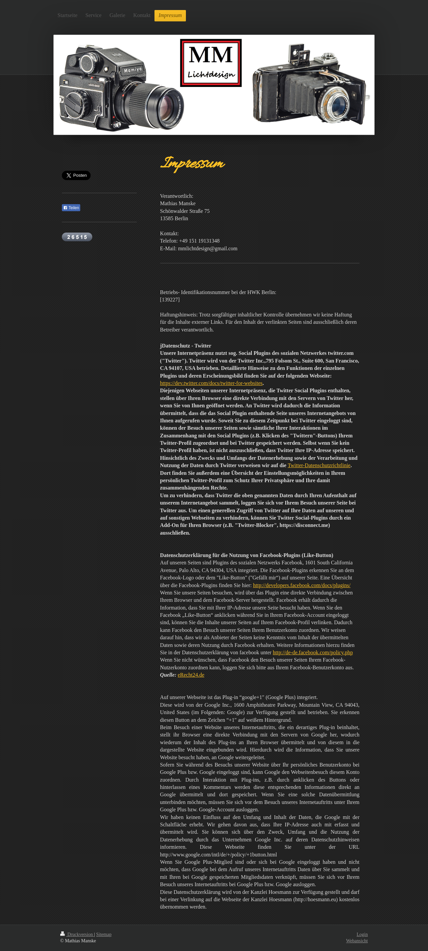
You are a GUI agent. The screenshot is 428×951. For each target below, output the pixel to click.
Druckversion (77, 934)
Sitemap (104, 934)
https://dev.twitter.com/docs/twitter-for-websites (211, 383)
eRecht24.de (191, 675)
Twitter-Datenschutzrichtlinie (319, 465)
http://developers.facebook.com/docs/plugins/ (302, 585)
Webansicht (357, 940)
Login (362, 934)
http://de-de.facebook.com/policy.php (313, 652)
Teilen (71, 208)
